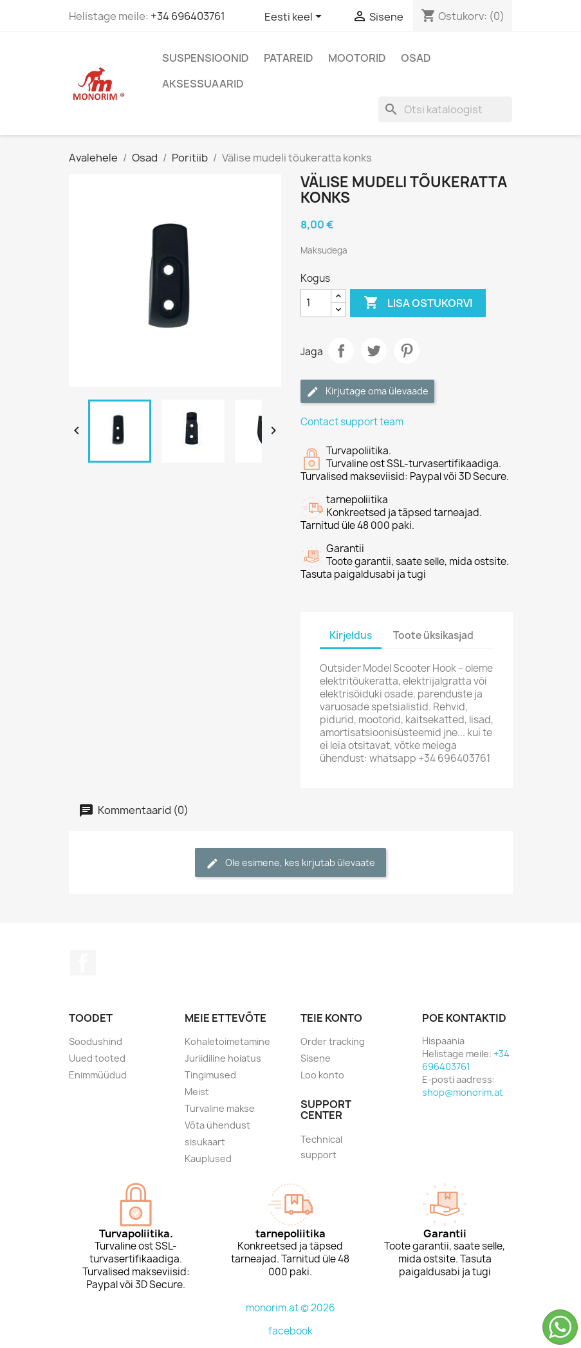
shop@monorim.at (462, 1092)
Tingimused (210, 1075)
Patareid (288, 58)
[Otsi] (445, 109)
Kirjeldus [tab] (350, 635)
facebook (290, 1331)
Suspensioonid (205, 58)
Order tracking (332, 1041)
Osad (416, 58)
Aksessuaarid (203, 84)
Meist (197, 1091)
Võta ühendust (217, 1125)
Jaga (341, 351)
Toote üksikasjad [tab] (433, 635)
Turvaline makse (220, 1108)
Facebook (83, 962)
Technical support (321, 1147)
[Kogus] (315, 303)
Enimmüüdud (98, 1075)
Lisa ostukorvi (418, 303)
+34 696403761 (188, 16)
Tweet (374, 351)
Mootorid (357, 58)
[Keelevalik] (295, 17)
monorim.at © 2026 (290, 1308)
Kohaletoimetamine (227, 1041)
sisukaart (205, 1142)
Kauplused (208, 1158)
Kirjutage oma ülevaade (367, 391)
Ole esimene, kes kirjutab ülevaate (290, 863)
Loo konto (322, 1075)
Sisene (315, 1058)
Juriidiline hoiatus (223, 1058)
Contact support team (351, 422)
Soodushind (95, 1041)
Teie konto (331, 1018)
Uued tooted (97, 1058)
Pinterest (407, 351)
